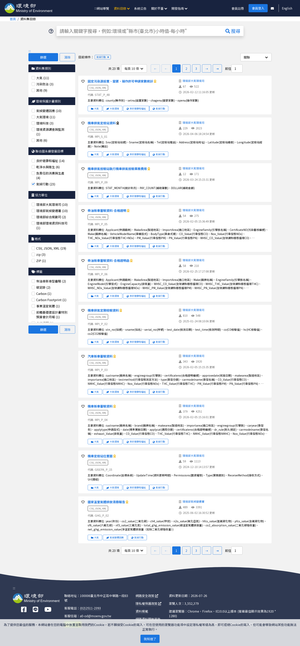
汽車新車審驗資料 (100, 356)
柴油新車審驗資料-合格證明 (107, 210)
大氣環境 (112, 108)
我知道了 (150, 638)
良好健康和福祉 (136, 108)
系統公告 (140, 8)
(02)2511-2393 (90, 608)
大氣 (95, 108)
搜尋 (232, 30)
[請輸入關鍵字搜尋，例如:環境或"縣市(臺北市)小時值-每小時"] (139, 30)
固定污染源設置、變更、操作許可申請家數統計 (121, 81)
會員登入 (258, 8)
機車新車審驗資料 (100, 406)
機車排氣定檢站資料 (102, 123)
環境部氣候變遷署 (193, 501)
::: (95, 8)
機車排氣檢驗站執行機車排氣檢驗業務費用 (118, 168)
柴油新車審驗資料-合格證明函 (109, 260)
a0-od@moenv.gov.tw (95, 616)
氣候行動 (159, 108)
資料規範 (142, 611)
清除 (67, 57)
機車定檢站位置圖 (100, 456)
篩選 (43, 57)
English (287, 8)
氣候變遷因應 (115, 537)
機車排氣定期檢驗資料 (104, 310)
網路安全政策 (147, 595)
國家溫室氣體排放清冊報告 (107, 502)
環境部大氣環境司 (193, 81)
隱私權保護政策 (148, 603)
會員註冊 (237, 8)
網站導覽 (103, 8)
